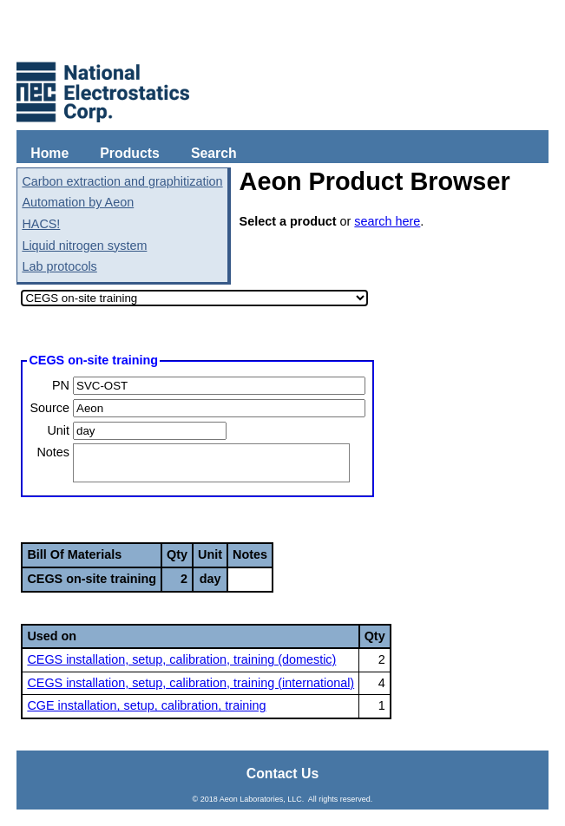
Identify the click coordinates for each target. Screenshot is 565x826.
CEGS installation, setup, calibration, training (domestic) (181, 659)
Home (49, 153)
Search (214, 153)
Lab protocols (59, 266)
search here (387, 221)
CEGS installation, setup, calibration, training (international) (190, 683)
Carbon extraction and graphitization (122, 181)
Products (130, 153)
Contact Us (282, 773)
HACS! (41, 224)
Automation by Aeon (78, 202)
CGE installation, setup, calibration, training (146, 705)
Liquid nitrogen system (84, 245)
